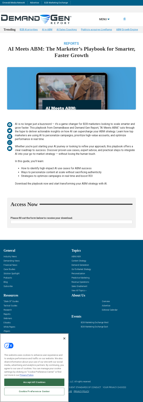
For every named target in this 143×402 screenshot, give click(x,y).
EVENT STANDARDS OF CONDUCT (85, 387)
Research (8, 310)
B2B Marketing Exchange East (94, 327)
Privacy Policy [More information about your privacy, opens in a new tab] (26, 375)
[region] (34, 367)
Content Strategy (79, 261)
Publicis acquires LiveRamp (96, 29)
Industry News (10, 257)
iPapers (7, 331)
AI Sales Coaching (67, 29)
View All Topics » (79, 291)
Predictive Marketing (81, 278)
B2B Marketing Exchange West (95, 322)
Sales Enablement (79, 286)
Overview (106, 301)
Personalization (78, 274)
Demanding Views (12, 261)
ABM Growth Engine (127, 29)
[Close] (64, 338)
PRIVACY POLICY (81, 391)
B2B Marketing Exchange (56, 3)
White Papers (9, 327)
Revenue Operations (80, 282)
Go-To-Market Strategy (81, 269)
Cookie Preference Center (34, 391)
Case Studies (9, 269)
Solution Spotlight (12, 274)
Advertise (34, 3)
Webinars (8, 318)
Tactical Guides (10, 306)
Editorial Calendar (110, 310)
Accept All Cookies (34, 382)
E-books (7, 323)
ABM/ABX (76, 257)
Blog (6, 282)
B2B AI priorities (29, 29)
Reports (71, 43)
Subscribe (8, 286)
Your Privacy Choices (114, 387)
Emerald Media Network (14, 3)
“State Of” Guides (11, 301)
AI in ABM (47, 29)
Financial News (10, 265)
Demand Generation (80, 265)
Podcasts (8, 278)
